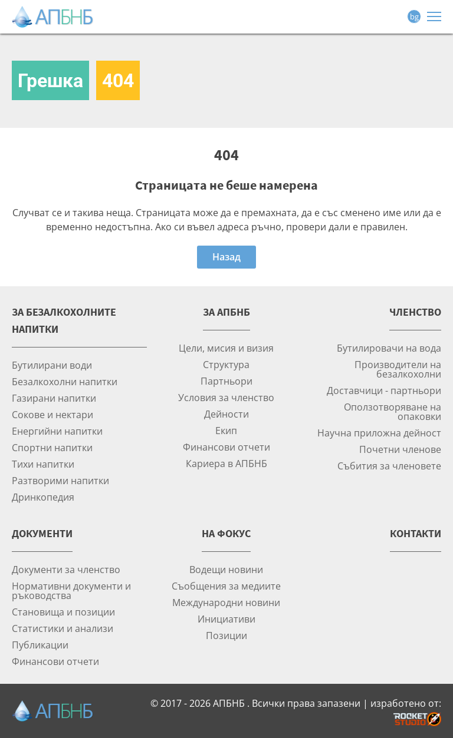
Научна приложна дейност (379, 432)
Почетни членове (400, 449)
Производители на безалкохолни (397, 369)
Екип (226, 430)
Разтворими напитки (60, 480)
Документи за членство (66, 569)
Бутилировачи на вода (389, 348)
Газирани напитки (54, 398)
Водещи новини (226, 569)
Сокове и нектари (52, 414)
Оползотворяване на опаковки (392, 411)
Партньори (226, 381)
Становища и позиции (63, 611)
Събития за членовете (389, 465)
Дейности (226, 414)
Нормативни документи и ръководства (71, 590)
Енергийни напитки (57, 431)
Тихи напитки (43, 464)
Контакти (415, 533)
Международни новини (226, 602)
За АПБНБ (226, 312)
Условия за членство (226, 397)
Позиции (226, 635)
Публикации (40, 644)
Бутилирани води (52, 365)
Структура (226, 364)
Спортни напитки (52, 447)
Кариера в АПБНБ (226, 463)
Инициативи (226, 619)
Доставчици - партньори (384, 390)
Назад (226, 256)
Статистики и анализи (62, 628)
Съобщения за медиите (226, 586)
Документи (42, 533)
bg (414, 16)
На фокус (226, 533)
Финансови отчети (226, 447)
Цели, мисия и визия (226, 348)
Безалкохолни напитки (64, 381)
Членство (415, 312)
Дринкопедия (43, 497)
